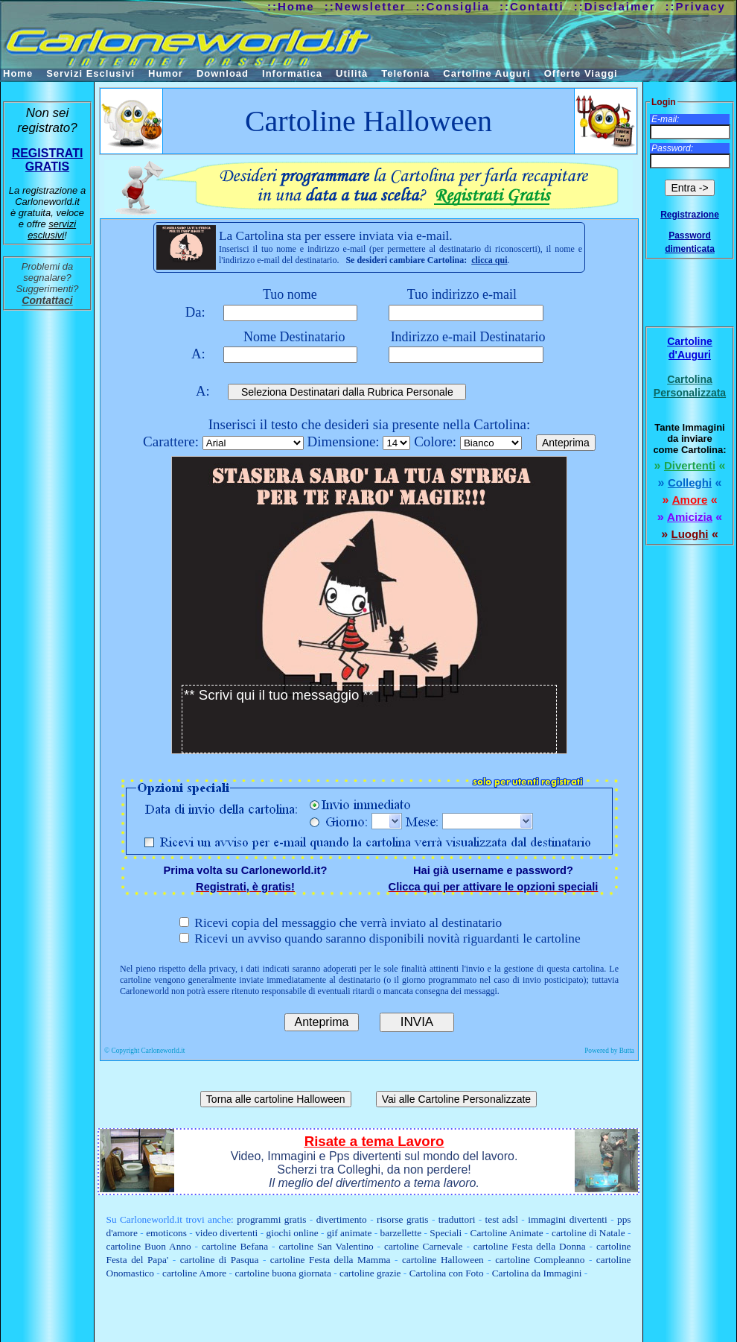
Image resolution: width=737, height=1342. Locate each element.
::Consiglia (453, 6)
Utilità (352, 73)
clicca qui (489, 260)
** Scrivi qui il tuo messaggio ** (369, 719)
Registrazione (689, 214)
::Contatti (532, 6)
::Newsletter (365, 6)
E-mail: (665, 119)
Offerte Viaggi (581, 73)
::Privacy (696, 6)
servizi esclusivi (52, 229)
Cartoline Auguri (486, 73)
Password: (672, 148)
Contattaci (47, 300)
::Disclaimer (615, 6)
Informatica (292, 73)
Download (223, 73)
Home (18, 73)
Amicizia (689, 516)
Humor (165, 73)
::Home (291, 6)
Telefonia (405, 73)
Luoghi (690, 534)
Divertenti (689, 465)
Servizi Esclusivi (90, 73)
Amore (690, 499)
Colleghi (690, 482)
